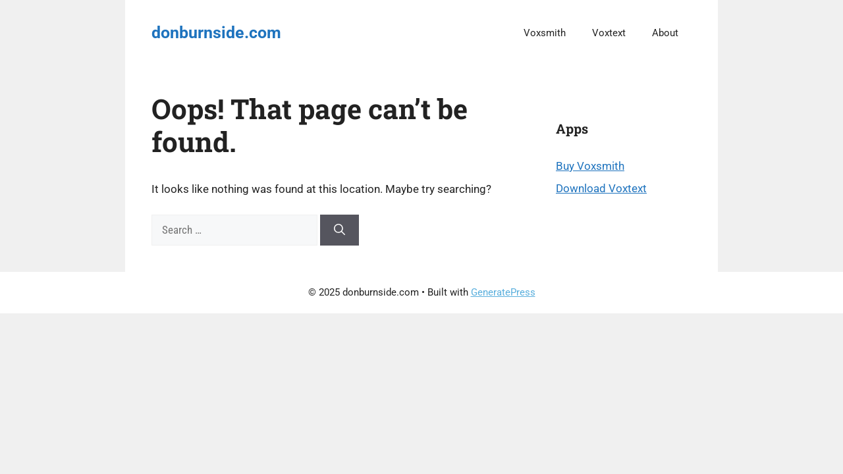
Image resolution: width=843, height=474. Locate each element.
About (665, 33)
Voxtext (609, 33)
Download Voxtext (601, 188)
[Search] (339, 230)
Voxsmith (545, 33)
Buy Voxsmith (590, 165)
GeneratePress (503, 292)
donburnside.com (216, 32)
